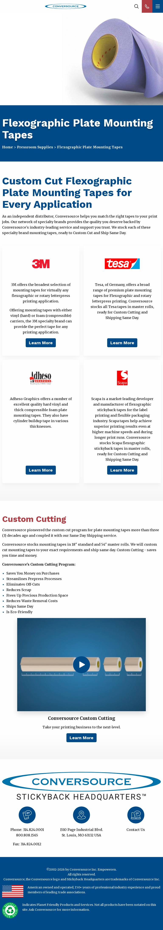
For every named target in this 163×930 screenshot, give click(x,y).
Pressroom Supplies (35, 147)
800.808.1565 (27, 835)
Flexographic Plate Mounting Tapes (90, 147)
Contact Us (135, 829)
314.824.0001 (33, 829)
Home (7, 147)
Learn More (41, 342)
